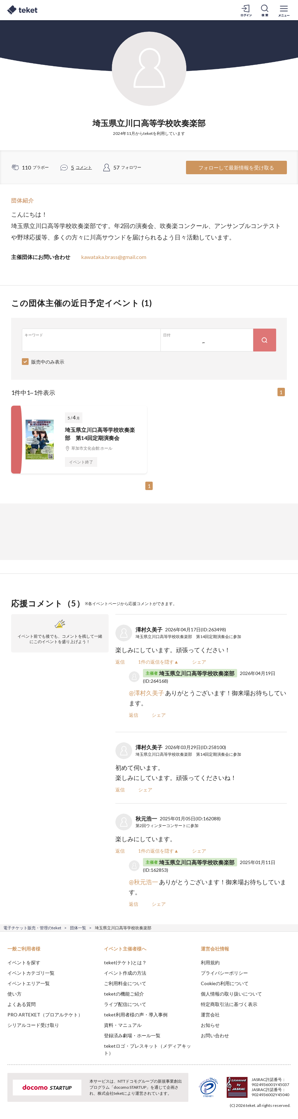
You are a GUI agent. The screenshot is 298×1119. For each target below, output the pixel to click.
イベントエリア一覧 (28, 983)
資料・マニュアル (123, 1025)
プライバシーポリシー (224, 973)
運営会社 (210, 1014)
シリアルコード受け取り (33, 1025)
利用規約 (210, 962)
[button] (9, 1094)
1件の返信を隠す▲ (158, 662)
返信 (120, 662)
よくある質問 (21, 1004)
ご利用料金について (125, 983)
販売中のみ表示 (47, 362)
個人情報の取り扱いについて (231, 994)
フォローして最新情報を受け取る (236, 167)
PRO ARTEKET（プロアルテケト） (45, 1014)
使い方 (14, 994)
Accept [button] (274, 1085)
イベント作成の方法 (125, 973)
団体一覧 (78, 927)
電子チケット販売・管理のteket (32, 927)
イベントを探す (23, 962)
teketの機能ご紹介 (124, 994)
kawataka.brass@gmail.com (113, 257)
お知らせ (210, 1025)
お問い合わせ (215, 1035)
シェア (199, 662)
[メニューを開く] (283, 10)
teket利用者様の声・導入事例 (135, 1014)
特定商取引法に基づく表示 (229, 1004)
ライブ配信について (125, 1004)
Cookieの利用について (225, 983)
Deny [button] (240, 1085)
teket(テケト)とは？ (125, 962)
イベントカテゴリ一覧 (30, 973)
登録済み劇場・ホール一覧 (132, 1035)
